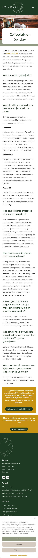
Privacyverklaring (22, 555)
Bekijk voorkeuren (19, 550)
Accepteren (19, 539)
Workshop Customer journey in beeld (15, 497)
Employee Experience (9, 512)
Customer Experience (9, 508)
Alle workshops (7, 487)
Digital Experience (8, 515)
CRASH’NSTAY (12, 53)
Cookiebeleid (13, 555)
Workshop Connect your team (12, 493)
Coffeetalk (20, 30)
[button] (35, 518)
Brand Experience (8, 505)
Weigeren (19, 544)
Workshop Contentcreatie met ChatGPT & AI (17, 490)
